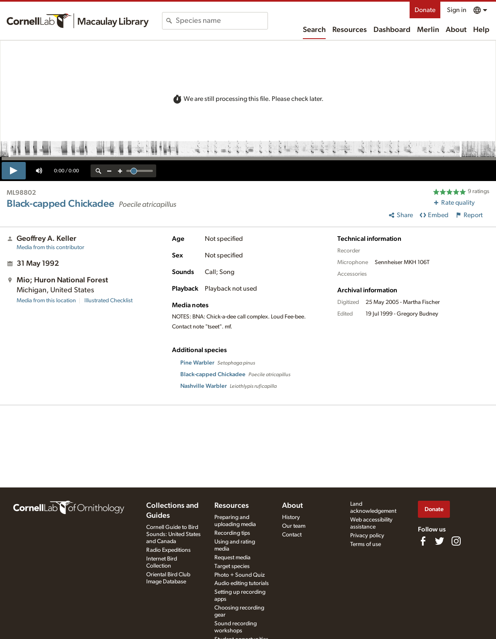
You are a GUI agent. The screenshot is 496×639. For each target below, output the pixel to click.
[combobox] (222, 20)
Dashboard (391, 30)
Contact (292, 535)
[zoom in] (120, 171)
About (456, 30)
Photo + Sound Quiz (239, 575)
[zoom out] (109, 171)
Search (314, 30)
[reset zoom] (98, 171)
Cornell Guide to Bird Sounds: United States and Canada (173, 534)
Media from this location (46, 301)
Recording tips (232, 533)
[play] (14, 170)
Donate (425, 10)
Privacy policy (367, 536)
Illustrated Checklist (108, 301)
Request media (232, 558)
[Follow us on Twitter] (439, 541)
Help (481, 30)
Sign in (457, 10)
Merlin (428, 30)
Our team (293, 526)
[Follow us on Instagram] (456, 541)
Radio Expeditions (168, 550)
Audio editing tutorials (241, 583)
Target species (232, 566)
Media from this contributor (50, 247)
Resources (349, 30)
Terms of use (365, 544)
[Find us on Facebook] (423, 541)
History (291, 517)
